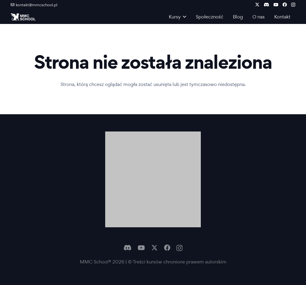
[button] (183, 17)
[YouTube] (275, 4)
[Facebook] (285, 4)
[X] (257, 4)
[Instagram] (293, 4)
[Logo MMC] (23, 16)
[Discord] (266, 4)
